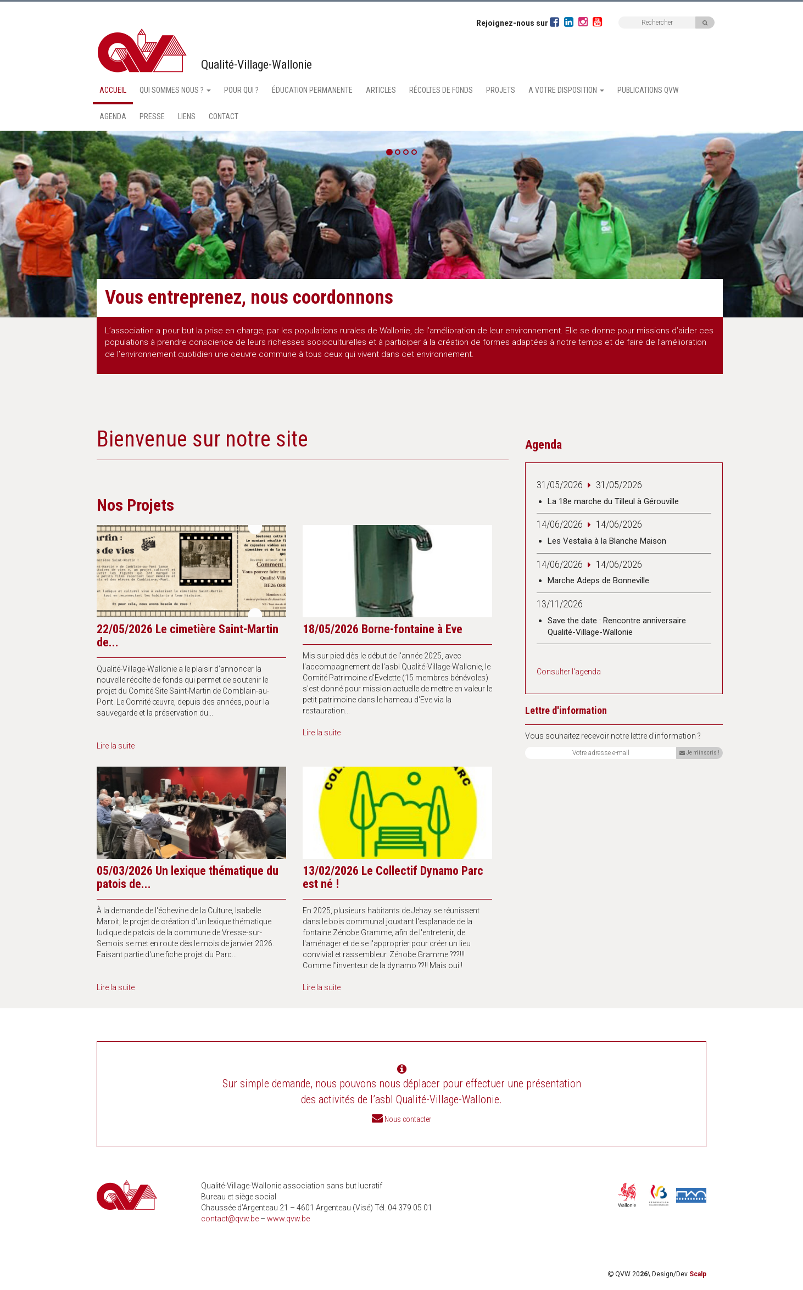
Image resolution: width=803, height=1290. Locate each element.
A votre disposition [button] (566, 90)
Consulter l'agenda (569, 671)
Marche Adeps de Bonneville (598, 580)
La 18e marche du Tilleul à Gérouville (613, 501)
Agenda (112, 116)
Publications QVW (648, 90)
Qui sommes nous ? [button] (175, 90)
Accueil (112, 90)
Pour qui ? (241, 90)
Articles (381, 90)
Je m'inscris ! (699, 753)
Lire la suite (116, 745)
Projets (500, 90)
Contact (223, 116)
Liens (187, 116)
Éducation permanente (312, 90)
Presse (152, 116)
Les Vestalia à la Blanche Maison (607, 541)
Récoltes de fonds (441, 90)
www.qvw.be (288, 1218)
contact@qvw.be (230, 1218)
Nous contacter (407, 1119)
